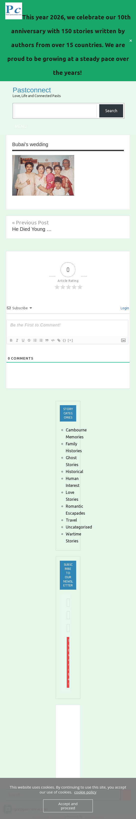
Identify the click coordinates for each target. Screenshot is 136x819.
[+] (70, 340)
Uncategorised (79, 527)
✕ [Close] (130, 40)
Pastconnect (32, 90)
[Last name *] (68, 628)
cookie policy (85, 792)
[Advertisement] (99, 742)
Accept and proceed (67, 805)
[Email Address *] (68, 603)
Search (111, 110)
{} (64, 340)
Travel (71, 520)
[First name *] (68, 615)
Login (124, 308)
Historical (74, 471)
